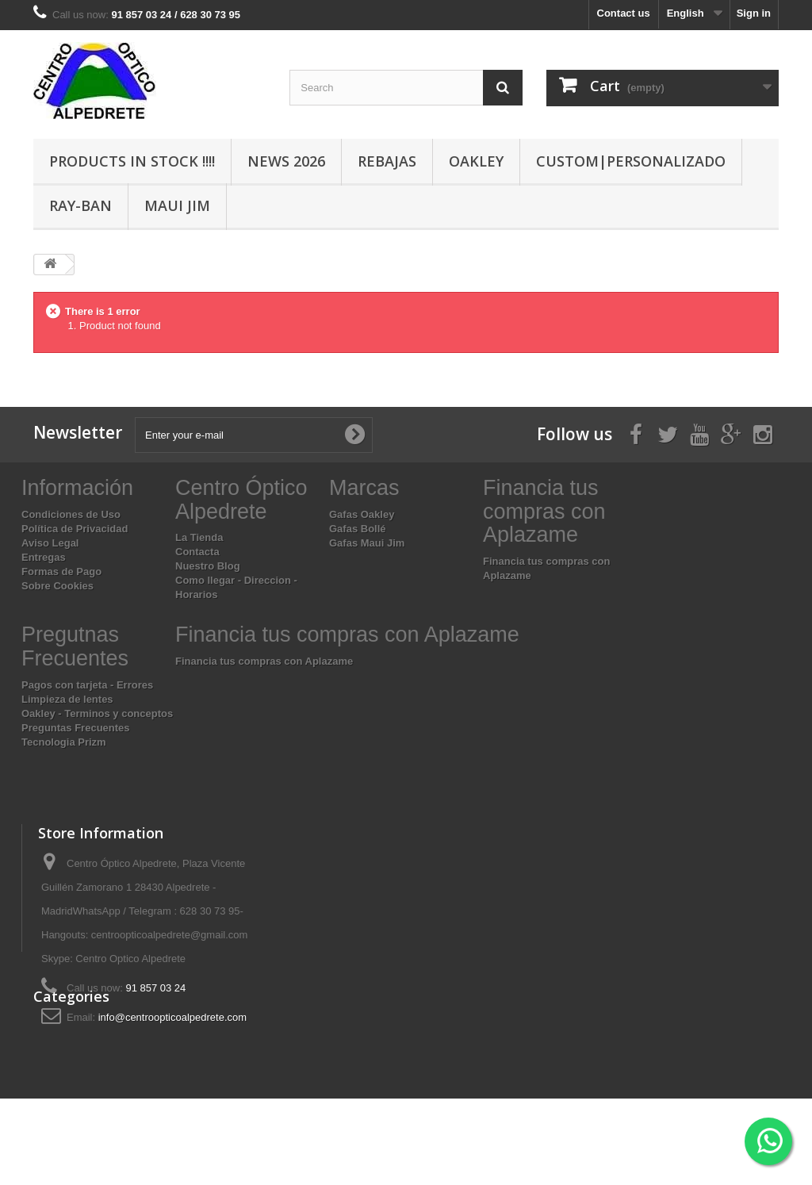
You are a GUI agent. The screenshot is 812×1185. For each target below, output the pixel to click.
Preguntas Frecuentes (75, 728)
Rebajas (387, 161)
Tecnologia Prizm (63, 742)
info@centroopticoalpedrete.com (172, 1017)
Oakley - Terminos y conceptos (97, 713)
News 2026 (286, 161)
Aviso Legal (50, 543)
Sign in (754, 13)
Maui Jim (177, 205)
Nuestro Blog (207, 566)
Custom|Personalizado (631, 161)
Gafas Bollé (357, 529)
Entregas (43, 557)
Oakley (476, 161)
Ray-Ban (80, 205)
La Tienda (199, 537)
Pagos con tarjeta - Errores (87, 685)
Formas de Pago (61, 571)
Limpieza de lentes (67, 699)
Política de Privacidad (74, 529)
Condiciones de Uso (71, 514)
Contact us (623, 13)
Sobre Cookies (57, 586)
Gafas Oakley (361, 514)
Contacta (197, 552)
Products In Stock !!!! (132, 161)
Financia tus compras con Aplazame (264, 661)
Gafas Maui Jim (366, 543)
